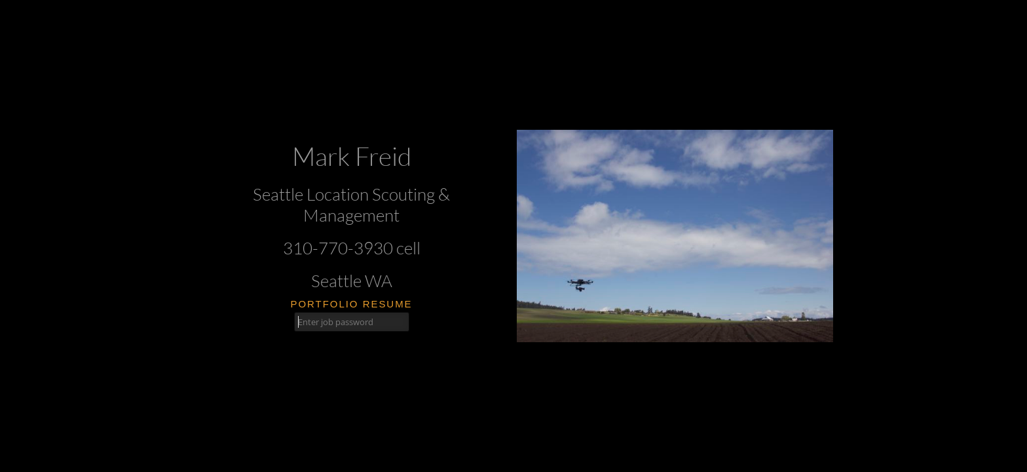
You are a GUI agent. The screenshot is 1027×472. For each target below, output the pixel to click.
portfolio (324, 303)
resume (388, 303)
